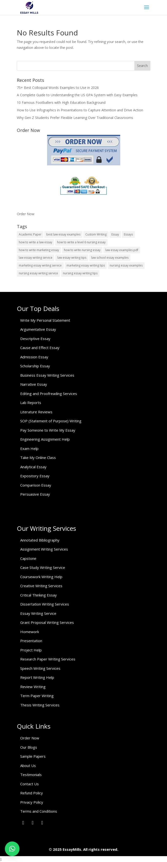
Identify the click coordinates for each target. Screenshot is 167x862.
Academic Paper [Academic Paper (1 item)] (30, 234)
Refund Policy (31, 792)
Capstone (28, 558)
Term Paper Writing (37, 695)
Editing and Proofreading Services (48, 393)
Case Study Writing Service (42, 567)
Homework (29, 631)
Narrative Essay (33, 384)
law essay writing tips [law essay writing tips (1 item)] (71, 257)
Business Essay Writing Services (47, 375)
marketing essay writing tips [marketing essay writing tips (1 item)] (86, 265)
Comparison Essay (35, 485)
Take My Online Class (38, 457)
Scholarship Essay (35, 365)
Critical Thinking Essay (38, 595)
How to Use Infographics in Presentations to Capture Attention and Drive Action (80, 110)
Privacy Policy (31, 802)
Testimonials (31, 774)
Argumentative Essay (38, 329)
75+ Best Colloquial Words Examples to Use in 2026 (58, 87)
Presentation (31, 640)
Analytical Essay (33, 466)
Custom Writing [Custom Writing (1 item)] (96, 234)
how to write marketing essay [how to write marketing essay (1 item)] (39, 250)
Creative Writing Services (41, 585)
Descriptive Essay (35, 338)
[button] (12, 848)
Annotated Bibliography (39, 540)
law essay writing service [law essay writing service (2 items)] (35, 257)
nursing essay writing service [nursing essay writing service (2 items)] (38, 273)
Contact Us (29, 783)
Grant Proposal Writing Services (47, 622)
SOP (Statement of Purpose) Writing (50, 420)
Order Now (25, 214)
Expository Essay (34, 475)
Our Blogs (28, 747)
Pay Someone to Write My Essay (47, 430)
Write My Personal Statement (45, 320)
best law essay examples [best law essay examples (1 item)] (63, 234)
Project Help (31, 650)
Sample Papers (33, 756)
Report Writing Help (37, 677)
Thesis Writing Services (39, 704)
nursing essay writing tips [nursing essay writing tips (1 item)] (80, 273)
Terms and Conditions (38, 811)
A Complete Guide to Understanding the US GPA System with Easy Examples (77, 95)
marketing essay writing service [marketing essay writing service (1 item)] (40, 265)
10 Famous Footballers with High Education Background (61, 102)
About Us (28, 765)
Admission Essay (34, 356)
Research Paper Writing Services (47, 659)
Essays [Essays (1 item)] (128, 234)
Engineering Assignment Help (45, 439)
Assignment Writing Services (44, 549)
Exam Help (29, 448)
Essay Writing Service (38, 613)
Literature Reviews (36, 411)
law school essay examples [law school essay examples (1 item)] (109, 257)
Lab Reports (30, 402)
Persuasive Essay (35, 494)
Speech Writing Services (40, 668)
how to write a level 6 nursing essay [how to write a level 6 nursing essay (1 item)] (81, 242)
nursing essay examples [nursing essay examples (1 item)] (126, 265)
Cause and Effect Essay (39, 347)
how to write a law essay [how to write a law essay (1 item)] (35, 242)
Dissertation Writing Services (44, 604)
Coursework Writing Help (41, 576)
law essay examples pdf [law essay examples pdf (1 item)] (121, 250)
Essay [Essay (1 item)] (115, 234)
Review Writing (33, 686)
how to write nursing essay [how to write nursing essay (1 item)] (82, 250)
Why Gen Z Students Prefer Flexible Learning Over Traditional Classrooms (75, 117)
